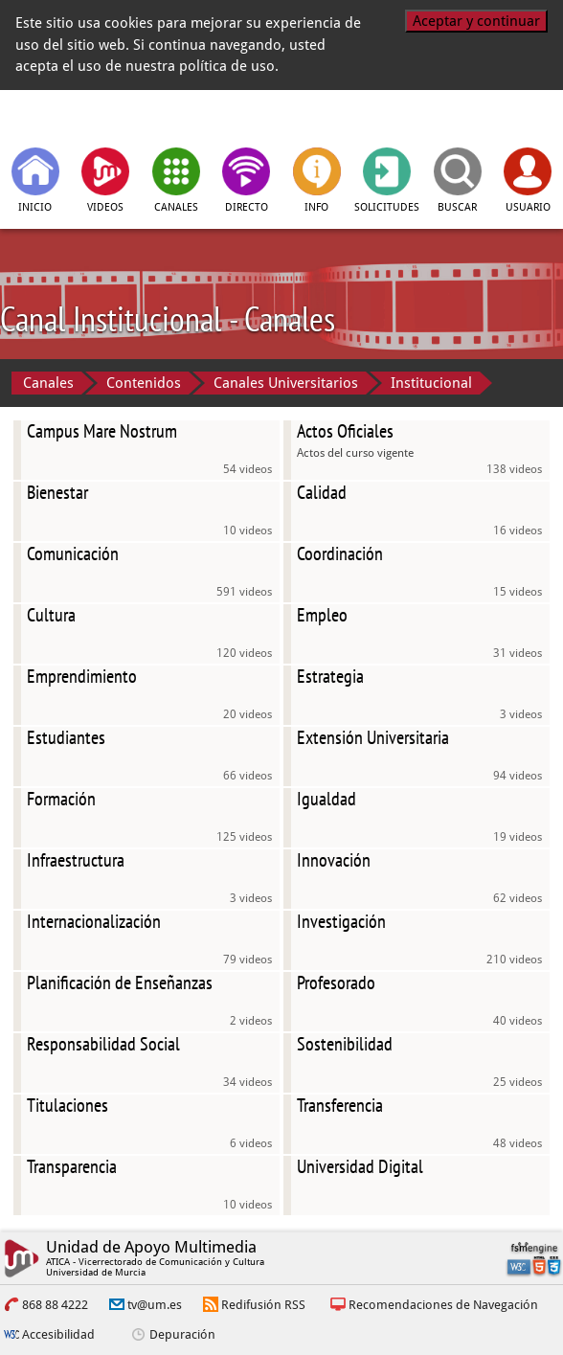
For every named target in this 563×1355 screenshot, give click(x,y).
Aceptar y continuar (476, 21)
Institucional (431, 383)
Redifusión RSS (263, 1305)
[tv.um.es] (98, 117)
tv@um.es (154, 1305)
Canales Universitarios (286, 383)
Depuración (182, 1334)
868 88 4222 (55, 1305)
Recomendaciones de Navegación (443, 1305)
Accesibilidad (58, 1334)
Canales (48, 383)
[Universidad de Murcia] (465, 117)
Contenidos (143, 383)
